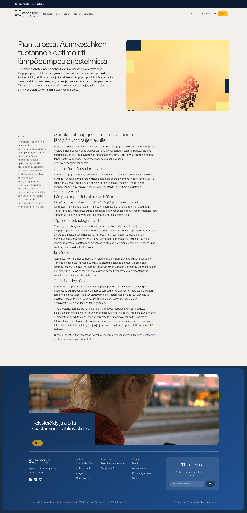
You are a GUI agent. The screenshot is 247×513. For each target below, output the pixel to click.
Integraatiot (82, 473)
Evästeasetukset (208, 502)
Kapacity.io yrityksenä (112, 463)
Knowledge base (141, 473)
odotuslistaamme (147, 335)
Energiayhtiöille (84, 463)
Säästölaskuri (83, 478)
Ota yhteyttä (107, 468)
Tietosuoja (180, 502)
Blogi (135, 463)
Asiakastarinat (140, 468)
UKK (134, 478)
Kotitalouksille (83, 468)
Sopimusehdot (193, 502)
